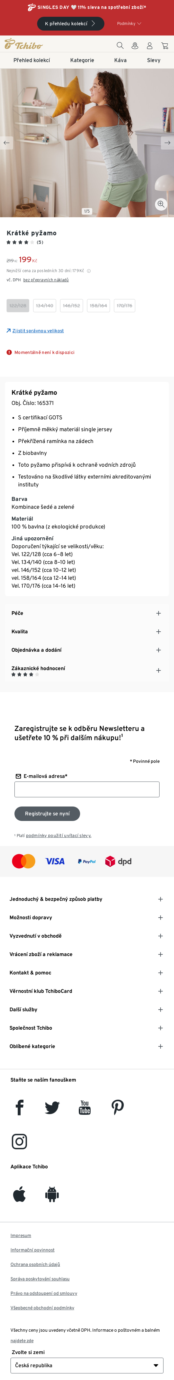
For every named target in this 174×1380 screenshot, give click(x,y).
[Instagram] (19, 1145)
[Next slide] (167, 143)
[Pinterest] (117, 1111)
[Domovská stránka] (31, 43)
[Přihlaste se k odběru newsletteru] (47, 814)
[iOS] (19, 1198)
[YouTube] (85, 1111)
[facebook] (20, 1111)
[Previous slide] (6, 143)
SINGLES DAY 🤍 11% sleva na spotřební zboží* (91, 7)
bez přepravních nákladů (46, 279)
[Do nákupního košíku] (166, 47)
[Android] (52, 1198)
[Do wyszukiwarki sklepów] (135, 47)
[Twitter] (52, 1111)
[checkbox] (18, 305)
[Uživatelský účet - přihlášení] (150, 47)
